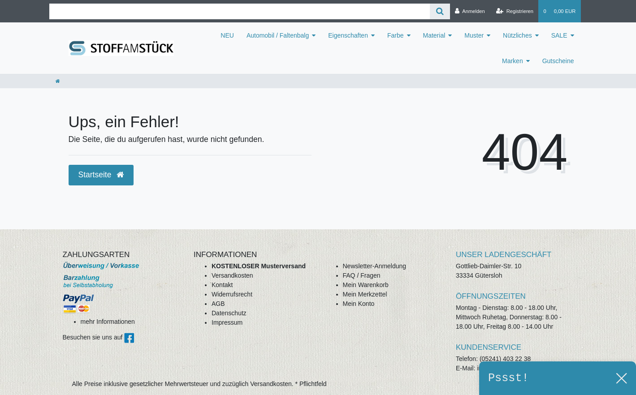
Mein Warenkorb (366, 284)
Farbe (395, 35)
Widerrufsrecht (232, 294)
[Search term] (239, 11)
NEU (227, 35)
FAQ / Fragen (362, 275)
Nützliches (517, 35)
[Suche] (440, 11)
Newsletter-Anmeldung (375, 266)
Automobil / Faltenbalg (278, 35)
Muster (474, 35)
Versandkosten (232, 275)
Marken (512, 60)
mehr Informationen (108, 321)
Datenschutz (229, 313)
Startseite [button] (101, 174)
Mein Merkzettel (365, 294)
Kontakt (222, 284)
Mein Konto (359, 303)
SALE (559, 35)
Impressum (227, 322)
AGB (218, 303)
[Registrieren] (514, 11)
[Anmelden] (470, 11)
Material (434, 35)
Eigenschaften (348, 35)
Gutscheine (558, 60)
